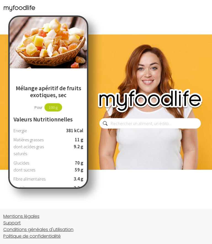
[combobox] (150, 123)
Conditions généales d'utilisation (38, 229)
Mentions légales (21, 216)
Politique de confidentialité (32, 236)
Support (12, 223)
